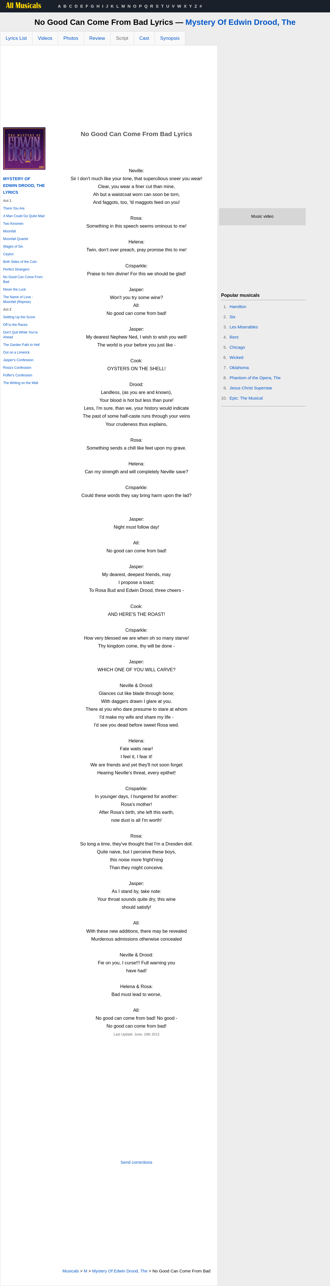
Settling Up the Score (19, 317)
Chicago (237, 347)
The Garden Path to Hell (21, 345)
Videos (45, 38)
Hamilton (238, 306)
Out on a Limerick (16, 352)
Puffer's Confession (17, 375)
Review (97, 38)
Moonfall (9, 231)
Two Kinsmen (13, 224)
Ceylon (8, 254)
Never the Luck (14, 289)
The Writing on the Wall (20, 383)
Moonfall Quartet (15, 239)
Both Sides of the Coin (20, 262)
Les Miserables (244, 326)
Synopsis (170, 38)
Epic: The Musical (246, 398)
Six (233, 316)
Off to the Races (15, 325)
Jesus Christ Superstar (251, 387)
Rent (234, 337)
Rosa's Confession (17, 368)
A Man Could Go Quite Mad (24, 216)
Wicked (236, 357)
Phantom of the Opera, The (255, 377)
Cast (144, 38)
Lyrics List (16, 38)
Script (122, 38)
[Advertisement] (109, 87)
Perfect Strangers (16, 269)
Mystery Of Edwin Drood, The (241, 22)
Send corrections (137, 1162)
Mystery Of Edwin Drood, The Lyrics (24, 185)
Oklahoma (239, 367)
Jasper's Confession (18, 360)
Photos (70, 38)
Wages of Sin (13, 247)
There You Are (14, 208)
